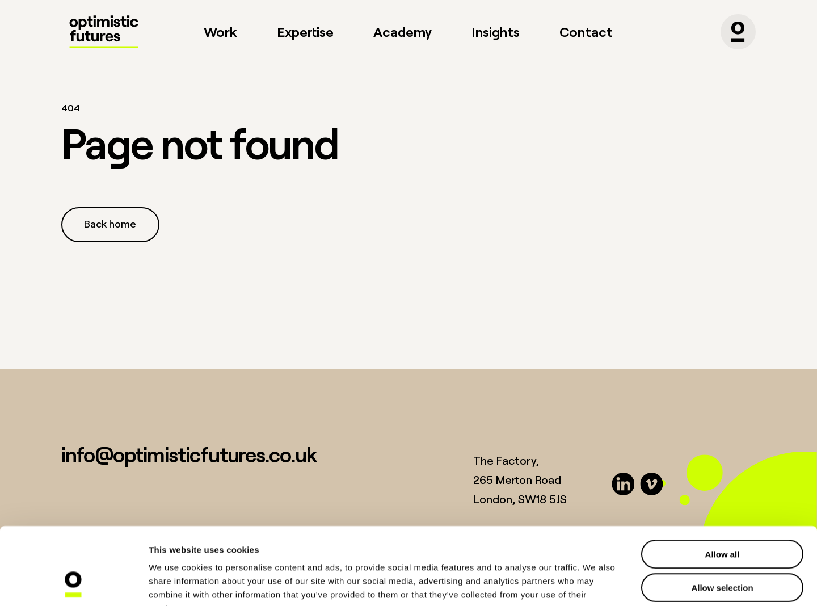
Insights (495, 31)
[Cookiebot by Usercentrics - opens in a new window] (73, 583)
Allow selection (722, 517)
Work (220, 31)
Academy (402, 31)
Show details (595, 583)
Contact (586, 31)
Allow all (722, 484)
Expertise (305, 31)
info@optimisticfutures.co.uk (189, 454)
